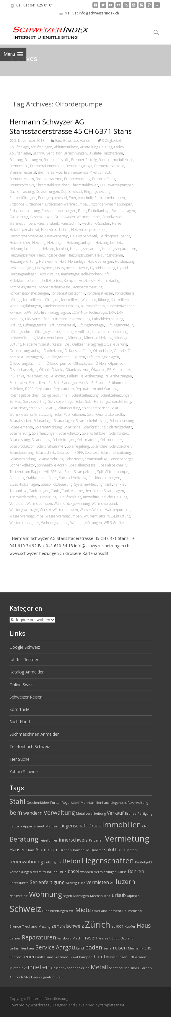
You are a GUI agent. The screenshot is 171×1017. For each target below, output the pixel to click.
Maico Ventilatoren (51, 337)
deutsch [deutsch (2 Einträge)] (15, 826)
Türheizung (47, 497)
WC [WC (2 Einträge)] (71, 911)
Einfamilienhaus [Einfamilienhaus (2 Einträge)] (21, 948)
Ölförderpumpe (58, 363)
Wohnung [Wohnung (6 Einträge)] (45, 894)
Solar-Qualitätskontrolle (105, 414)
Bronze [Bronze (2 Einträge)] (130, 813)
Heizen (117, 223)
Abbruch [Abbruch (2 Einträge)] (16, 977)
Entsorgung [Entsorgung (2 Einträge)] (52, 862)
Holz (62, 261)
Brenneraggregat (79, 165)
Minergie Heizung (98, 337)
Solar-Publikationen (69, 414)
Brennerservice (50, 172)
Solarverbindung (22, 458)
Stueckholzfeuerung (56, 484)
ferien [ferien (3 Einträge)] (29, 957)
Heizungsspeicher (51, 255)
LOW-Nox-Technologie (89, 312)
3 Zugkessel (111, 140)
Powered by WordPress (29, 1005)
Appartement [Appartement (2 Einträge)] (33, 826)
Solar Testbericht (95, 407)
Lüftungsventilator (76, 331)
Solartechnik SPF (70, 452)
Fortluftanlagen (123, 210)
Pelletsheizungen (118, 376)
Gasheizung (18, 216)
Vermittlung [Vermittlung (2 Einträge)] (42, 872)
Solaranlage (42, 420)
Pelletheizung (37, 376)
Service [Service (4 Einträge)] (45, 947)
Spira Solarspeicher (79, 471)
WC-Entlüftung (118, 516)
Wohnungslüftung (55, 522)
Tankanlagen (39, 490)
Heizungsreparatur (85, 248)
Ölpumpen (117, 363)
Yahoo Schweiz (23, 771)
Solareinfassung (121, 420)
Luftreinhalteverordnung (70, 318)
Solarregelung (78, 446)
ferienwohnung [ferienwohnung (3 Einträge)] (26, 862)
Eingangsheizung (97, 191)
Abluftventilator (66, 146)
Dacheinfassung (21, 191)
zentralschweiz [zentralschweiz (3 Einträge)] (67, 926)
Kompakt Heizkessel (80, 280)
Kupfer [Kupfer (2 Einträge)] (130, 926)
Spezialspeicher (110, 465)
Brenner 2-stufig (84, 159)
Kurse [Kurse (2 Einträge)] (122, 872)
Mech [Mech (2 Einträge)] (76, 938)
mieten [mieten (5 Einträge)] (39, 966)
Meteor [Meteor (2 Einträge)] (132, 850)
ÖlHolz (100, 363)
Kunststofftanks (93, 305)
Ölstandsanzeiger (23, 369)
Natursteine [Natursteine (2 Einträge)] (18, 896)
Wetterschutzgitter (24, 522)
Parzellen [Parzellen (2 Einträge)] (96, 840)
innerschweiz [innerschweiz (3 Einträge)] (73, 840)
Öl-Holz (120, 350)
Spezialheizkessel (83, 465)
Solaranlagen (63, 420)
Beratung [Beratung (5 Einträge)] (23, 839)
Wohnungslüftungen (86, 522)
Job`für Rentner (23, 659)
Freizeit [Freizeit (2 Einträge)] (104, 938)
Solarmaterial (87, 439)
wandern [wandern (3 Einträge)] (33, 813)
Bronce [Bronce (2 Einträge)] (15, 926)
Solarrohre (99, 446)
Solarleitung (41, 439)
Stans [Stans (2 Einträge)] (30, 850)
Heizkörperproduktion (88, 229)
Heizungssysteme (109, 255)
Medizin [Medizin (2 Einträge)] (51, 826)
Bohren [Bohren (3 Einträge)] (136, 871)
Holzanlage (77, 261)
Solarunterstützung (115, 452)
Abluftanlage (19, 146)
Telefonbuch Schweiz (29, 746)
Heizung (38, 242)
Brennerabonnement (47, 165)
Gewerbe (70, 140)
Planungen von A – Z (77, 382)
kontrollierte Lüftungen (41, 299)
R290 (29, 388)
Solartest (92, 452)
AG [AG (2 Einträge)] (112, 883)
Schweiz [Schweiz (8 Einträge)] (25, 909)
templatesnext (112, 1005)
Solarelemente (21, 427)
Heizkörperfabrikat (24, 229)
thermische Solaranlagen (104, 490)
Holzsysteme (65, 267)
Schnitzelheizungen (116, 395)
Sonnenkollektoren (52, 465)
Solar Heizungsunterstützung (108, 401)
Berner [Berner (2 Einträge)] (15, 938)
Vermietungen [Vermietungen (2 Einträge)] (105, 872)
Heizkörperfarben (55, 229)
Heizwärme (48, 261)
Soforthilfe (19, 709)
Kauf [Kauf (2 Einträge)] (60, 977)
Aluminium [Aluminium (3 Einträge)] (46, 850)
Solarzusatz (74, 458)
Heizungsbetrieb (108, 242)
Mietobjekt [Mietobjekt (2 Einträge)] (18, 968)
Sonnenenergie (121, 458)
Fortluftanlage (99, 210)
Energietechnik (81, 197)
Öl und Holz (102, 350)
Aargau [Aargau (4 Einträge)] (65, 947)
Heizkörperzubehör (114, 236)
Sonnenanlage (96, 458)
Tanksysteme (72, 490)
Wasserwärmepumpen (63, 516)
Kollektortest (52, 280)
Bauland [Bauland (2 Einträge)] (127, 938)
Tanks (55, 490)
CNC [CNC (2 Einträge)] (145, 826)
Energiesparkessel (52, 197)
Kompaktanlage (109, 280)
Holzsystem (44, 267)
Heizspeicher (19, 242)
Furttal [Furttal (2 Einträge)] (55, 803)
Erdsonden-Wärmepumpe (66, 204)
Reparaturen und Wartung (97, 388)
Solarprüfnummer (50, 446)
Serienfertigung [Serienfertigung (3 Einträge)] (47, 882)
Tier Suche (19, 759)
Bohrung (16, 159)
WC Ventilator (94, 516)
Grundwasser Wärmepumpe (77, 216)
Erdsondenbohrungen (59, 210)
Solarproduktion (22, 446)
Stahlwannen (36, 477)
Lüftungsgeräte (35, 325)
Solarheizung (19, 433)
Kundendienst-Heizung (61, 305)
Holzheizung (125, 261)
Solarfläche (72, 427)
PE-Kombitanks (119, 369)
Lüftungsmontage (90, 325)
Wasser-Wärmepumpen (59, 509)
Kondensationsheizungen (29, 293)
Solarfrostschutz (119, 427)
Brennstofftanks (21, 185)
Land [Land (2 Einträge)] (80, 948)
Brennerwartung (77, 178)
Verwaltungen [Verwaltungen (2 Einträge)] (116, 957)
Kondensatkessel (100, 293)
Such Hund (19, 721)
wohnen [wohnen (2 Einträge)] (86, 872)
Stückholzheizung (73, 477)
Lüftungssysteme (46, 331)
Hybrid (82, 267)
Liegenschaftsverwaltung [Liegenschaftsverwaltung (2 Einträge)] (129, 803)
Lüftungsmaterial (61, 325)
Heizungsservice (22, 255)
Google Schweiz (24, 647)
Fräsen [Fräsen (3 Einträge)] (89, 938)
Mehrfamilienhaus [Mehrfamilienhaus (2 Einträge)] (95, 803)
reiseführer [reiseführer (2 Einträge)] (49, 840)
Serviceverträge (61, 401)
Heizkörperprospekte (26, 236)
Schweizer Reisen (26, 697)
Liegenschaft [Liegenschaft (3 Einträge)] (73, 826)
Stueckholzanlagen (24, 484)
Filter (82, 210)
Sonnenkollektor (22, 465)
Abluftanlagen (41, 146)
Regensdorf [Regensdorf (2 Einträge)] (70, 803)
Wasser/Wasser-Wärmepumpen (105, 509)
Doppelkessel (71, 191)
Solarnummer (111, 439)
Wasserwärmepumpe (26, 516)
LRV (112, 312)
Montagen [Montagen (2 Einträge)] (81, 896)
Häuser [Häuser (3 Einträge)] (17, 850)
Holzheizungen (21, 267)
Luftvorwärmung (22, 337)
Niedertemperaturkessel (43, 344)
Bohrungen (33, 159)
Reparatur (43, 388)
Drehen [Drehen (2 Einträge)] (66, 850)
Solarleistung (19, 439)
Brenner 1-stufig (56, 159)
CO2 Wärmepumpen (116, 185)
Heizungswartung (23, 261)
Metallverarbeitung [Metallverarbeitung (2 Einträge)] (91, 813)
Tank (108, 484)
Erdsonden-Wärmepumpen (110, 204)
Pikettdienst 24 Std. (44, 382)
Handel (85, 140)
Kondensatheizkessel (54, 287)
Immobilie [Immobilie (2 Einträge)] (81, 850)
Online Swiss (21, 684)
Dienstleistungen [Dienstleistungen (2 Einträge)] (55, 911)
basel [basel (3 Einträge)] (73, 871)
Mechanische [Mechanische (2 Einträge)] (100, 896)
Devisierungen (47, 191)
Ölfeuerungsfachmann (27, 363)
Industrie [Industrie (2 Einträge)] (59, 872)
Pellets (72, 376)
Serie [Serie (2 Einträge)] (107, 948)
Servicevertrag (34, 401)
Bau (58, 140)
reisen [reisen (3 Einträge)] (120, 948)
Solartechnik (45, 452)
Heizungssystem (80, 255)
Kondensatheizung (87, 287)
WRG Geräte (114, 522)
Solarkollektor (69, 433)
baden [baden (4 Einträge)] (93, 947)
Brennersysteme (49, 178)
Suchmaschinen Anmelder (34, 734)
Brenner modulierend (116, 159)
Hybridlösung (48, 274)
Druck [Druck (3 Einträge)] (94, 826)
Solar (79, 401)
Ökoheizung (53, 350)
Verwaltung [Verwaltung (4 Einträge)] (59, 812)
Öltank (44, 369)
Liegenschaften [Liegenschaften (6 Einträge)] (108, 860)
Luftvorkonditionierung (110, 331)
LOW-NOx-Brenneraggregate (46, 312)
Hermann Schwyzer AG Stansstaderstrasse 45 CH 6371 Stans (70, 126)
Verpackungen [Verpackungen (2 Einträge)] (20, 872)
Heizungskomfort (54, 248)
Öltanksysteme (77, 369)
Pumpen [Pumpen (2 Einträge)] (85, 957)
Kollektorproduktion (24, 280)
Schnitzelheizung (85, 395)
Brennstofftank (103, 178)
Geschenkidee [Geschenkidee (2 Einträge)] (38, 803)
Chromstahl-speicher (52, 185)
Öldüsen (78, 356)
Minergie (75, 337)
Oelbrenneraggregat (88, 344)
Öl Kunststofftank (77, 350)
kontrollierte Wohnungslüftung (85, 299)
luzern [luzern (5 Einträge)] (125, 881)
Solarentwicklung (48, 427)
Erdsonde (17, 204)
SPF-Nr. (57, 471)
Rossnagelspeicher (24, 395)
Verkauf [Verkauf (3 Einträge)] (115, 813)
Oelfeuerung (117, 344)
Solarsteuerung (21, 452)
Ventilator (17, 503)
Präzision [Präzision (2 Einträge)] (61, 957)
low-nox (15, 312)
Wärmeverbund (104, 503)
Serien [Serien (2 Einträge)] (84, 968)
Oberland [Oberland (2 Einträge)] (99, 911)
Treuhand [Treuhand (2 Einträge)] (29, 926)
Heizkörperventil (83, 236)
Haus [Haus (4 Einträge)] (144, 925)
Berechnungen (75, 153)
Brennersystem (21, 178)
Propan (101, 382)
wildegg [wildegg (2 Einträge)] (71, 883)
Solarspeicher (120, 446)
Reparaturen (63, 388)
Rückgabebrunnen (55, 395)
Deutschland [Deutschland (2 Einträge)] (132, 911)
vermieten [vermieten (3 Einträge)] (98, 882)
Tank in (119, 484)
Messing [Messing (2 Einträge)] (44, 926)
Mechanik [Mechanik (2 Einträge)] (135, 948)
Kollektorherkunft (95, 274)
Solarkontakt (119, 433)
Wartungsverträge (23, 509)
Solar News (18, 407)
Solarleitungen (63, 439)
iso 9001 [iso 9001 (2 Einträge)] (117, 926)
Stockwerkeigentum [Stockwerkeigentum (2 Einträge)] (40, 977)
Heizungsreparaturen (119, 248)
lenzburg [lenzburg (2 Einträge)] (64, 938)
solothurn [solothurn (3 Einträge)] (114, 850)
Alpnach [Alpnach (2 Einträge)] (133, 896)
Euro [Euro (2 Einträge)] (81, 883)
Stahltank (16, 477)
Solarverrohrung (50, 458)
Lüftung (15, 325)
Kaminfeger (70, 274)
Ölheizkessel (83, 363)
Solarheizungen (44, 433)
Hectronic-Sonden (96, 223)
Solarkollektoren (95, 433)
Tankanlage (18, 490)
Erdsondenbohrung (24, 210)
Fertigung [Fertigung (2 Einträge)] (145, 813)
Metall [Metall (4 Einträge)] (99, 967)
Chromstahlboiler (84, 185)
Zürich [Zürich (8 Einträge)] (97, 924)
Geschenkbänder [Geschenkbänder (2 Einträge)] (64, 968)
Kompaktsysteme (23, 287)
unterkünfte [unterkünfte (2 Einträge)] (19, 883)
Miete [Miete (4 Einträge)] (83, 910)
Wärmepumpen (39, 503)
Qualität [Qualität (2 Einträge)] (96, 850)
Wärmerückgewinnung (72, 503)
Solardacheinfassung (92, 420)
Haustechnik (70, 223)
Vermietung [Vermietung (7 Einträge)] (127, 838)
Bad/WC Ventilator (47, 153)
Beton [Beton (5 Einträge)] (71, 860)
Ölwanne (98, 369)
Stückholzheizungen (104, 477)
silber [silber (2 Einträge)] (135, 968)
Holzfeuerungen (100, 261)
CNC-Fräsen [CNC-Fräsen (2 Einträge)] (137, 957)
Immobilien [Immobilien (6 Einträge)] (121, 824)
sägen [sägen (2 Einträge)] (67, 896)
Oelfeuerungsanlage (25, 350)
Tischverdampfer (22, 497)
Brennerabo (18, 165)
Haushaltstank (48, 223)
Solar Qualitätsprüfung (62, 407)
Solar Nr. (36, 407)
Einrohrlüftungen (22, 197)
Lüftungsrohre (20, 331)
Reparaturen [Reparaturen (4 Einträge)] (39, 937)
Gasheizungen (41, 216)
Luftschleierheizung (107, 318)
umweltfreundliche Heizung (105, 497)
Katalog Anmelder (26, 672)
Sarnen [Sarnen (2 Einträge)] (146, 968)
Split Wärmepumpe (112, 471)
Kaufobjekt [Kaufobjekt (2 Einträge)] (143, 862)
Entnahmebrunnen (110, 197)
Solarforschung (93, 427)
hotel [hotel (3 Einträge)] (99, 957)
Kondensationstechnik (68, 293)
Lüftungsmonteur (119, 325)
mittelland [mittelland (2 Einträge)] (45, 957)
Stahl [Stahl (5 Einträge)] (17, 801)
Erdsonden (34, 204)
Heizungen (56, 242)
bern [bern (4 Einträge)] (15, 812)
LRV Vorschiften (37, 318)
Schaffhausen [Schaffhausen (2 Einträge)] (119, 968)
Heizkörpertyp (56, 236)
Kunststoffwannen (121, 305)
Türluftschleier (69, 497)
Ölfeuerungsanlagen (103, 356)
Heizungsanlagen (80, 242)
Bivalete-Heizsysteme (106, 153)
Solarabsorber (20, 420)
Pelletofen (57, 376)
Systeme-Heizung (88, 484)
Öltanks (57, 369)
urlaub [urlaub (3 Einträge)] (119, 895)
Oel (67, 344)
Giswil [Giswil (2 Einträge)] (73, 957)
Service (15, 401)
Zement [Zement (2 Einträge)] (114, 911)
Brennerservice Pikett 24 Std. (87, 172)
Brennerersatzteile (109, 165)
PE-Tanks (16, 376)
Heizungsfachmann (24, 248)
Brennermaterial (22, 172)
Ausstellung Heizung (96, 146)
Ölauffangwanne (57, 356)
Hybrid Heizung (102, 267)
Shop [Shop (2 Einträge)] (116, 938)
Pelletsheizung (91, 376)
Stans (52, 477)
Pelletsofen (18, 382)
